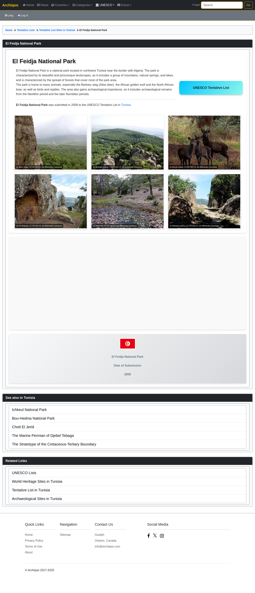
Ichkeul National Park (29, 410)
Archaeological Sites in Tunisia (37, 499)
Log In (23, 15)
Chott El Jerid (23, 427)
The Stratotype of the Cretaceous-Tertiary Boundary (54, 444)
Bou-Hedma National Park (33, 418)
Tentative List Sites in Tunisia (57, 30)
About (29, 552)
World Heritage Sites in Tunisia (37, 481)
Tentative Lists (26, 30)
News (42, 5)
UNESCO (104, 5)
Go (248, 5)
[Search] (222, 5)
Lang (9, 15)
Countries (59, 5)
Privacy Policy (34, 540)
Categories (81, 5)
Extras (123, 5)
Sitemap (65, 534)
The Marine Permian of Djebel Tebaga (43, 436)
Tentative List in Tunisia (31, 490)
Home (28, 5)
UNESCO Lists (24, 473)
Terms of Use (33, 546)
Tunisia (126, 104)
